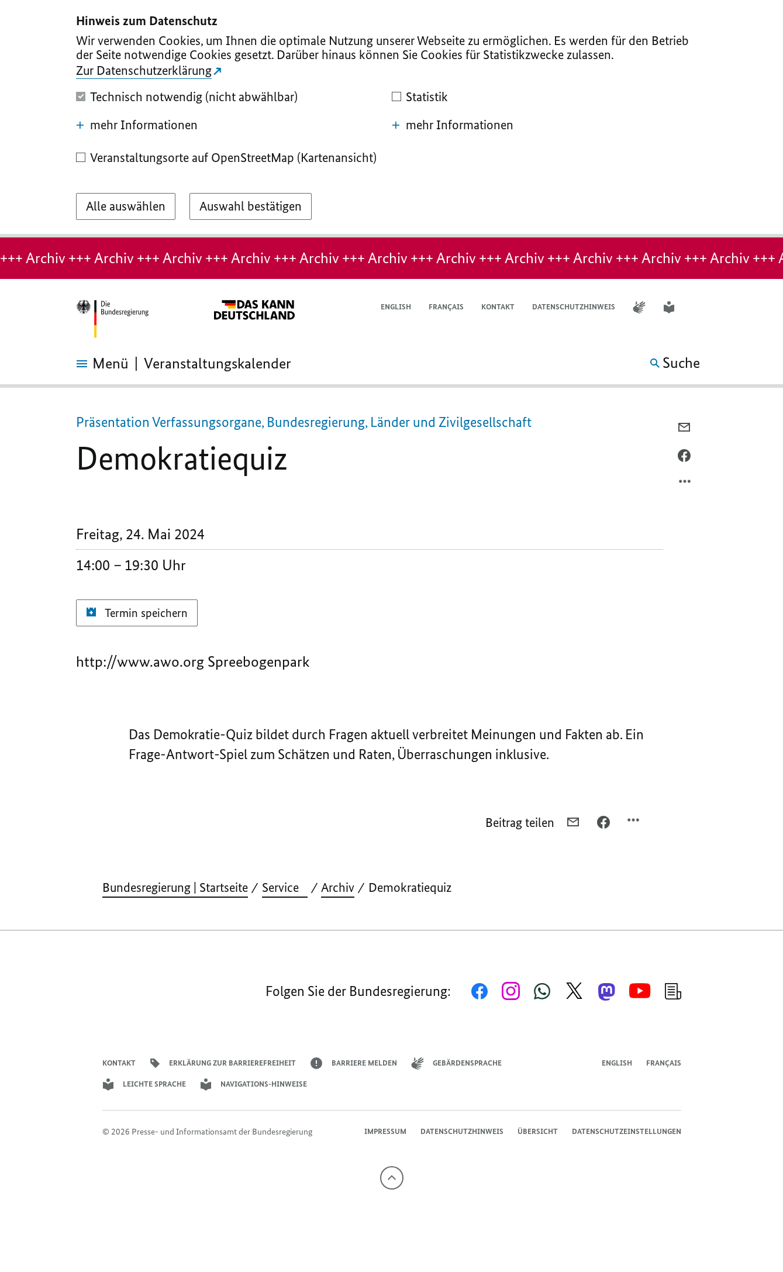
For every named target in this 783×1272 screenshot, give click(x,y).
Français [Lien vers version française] (446, 306)
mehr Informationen (137, 125)
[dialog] (391, 118)
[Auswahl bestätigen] (250, 206)
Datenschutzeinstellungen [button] (626, 1131)
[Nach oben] (392, 1178)
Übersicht (538, 1131)
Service (285, 887)
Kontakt (498, 306)
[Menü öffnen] (89, 363)
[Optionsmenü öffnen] (685, 484)
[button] (700, 307)
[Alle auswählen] (125, 206)
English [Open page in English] (396, 306)
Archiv (337, 887)
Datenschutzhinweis (573, 306)
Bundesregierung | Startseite (175, 887)
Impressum (385, 1131)
